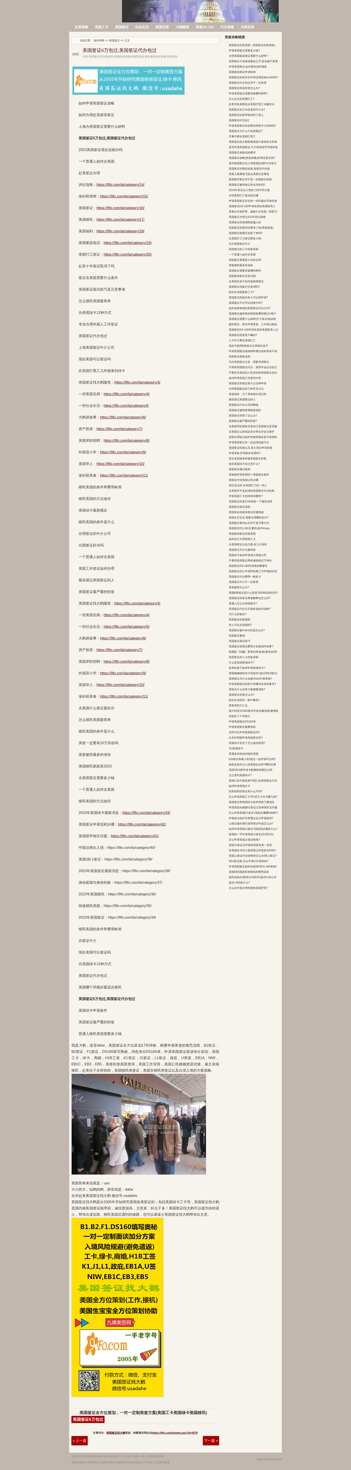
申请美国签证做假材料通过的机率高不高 (253, 351)
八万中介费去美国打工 (242, 340)
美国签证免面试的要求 (242, 152)
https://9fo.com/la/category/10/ (120, 464)
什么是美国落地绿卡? (242, 662)
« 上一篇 (79, 1440)
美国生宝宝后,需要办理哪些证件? (249, 517)
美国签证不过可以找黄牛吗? (246, 302)
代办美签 (227, 27)
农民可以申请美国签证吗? (244, 732)
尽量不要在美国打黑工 (242, 136)
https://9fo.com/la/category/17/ (120, 219)
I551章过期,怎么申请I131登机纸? (248, 861)
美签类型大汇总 (238, 705)
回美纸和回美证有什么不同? (246, 791)
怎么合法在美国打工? (242, 98)
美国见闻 (162, 27)
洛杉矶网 (96, 8)
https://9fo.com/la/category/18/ (120, 231)
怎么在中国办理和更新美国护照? (248, 888)
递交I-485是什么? (239, 882)
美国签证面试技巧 (239, 641)
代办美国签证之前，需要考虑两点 (249, 361)
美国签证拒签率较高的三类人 (246, 115)
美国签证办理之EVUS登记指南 (247, 217)
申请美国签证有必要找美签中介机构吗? (252, 125)
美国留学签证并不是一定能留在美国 (250, 179)
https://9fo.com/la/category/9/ (123, 452)
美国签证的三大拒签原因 (243, 249)
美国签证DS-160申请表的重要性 (248, 565)
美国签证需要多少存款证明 (245, 259)
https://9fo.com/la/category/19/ (128, 243)
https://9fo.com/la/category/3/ (137, 382)
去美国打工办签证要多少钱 (245, 238)
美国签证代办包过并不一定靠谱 (247, 82)
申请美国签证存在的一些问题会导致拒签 (253, 200)
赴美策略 (81, 27)
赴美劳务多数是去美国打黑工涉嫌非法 (251, 104)
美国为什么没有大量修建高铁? (247, 689)
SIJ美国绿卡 (236, 748)
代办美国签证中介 (239, 243)
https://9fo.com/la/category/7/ (119, 429)
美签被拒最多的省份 (241, 265)
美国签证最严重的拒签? (243, 421)
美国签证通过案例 (239, 469)
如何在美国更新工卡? (242, 292)
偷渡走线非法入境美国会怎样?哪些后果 (252, 764)
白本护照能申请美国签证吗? (246, 737)
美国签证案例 (237, 635)
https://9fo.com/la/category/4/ (127, 394)
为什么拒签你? (237, 614)
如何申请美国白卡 (239, 786)
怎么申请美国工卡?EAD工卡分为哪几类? (253, 796)
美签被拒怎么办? (239, 587)
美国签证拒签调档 (239, 619)
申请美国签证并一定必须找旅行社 (249, 442)
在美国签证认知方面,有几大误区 (248, 544)
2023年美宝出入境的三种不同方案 (249, 190)
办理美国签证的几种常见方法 (246, 388)
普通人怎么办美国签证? (243, 603)
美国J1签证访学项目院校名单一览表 (250, 845)
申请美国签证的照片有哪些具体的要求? (252, 684)
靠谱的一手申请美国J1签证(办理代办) (251, 834)
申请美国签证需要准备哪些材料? (248, 93)
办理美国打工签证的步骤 (243, 195)
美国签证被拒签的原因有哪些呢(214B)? (252, 313)
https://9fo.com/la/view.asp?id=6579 (175, 1432)
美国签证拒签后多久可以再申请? (248, 297)
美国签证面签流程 (239, 356)
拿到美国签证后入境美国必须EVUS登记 (252, 163)
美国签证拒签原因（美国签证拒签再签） (253, 45)
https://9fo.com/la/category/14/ (120, 185)
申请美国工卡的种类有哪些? (246, 496)
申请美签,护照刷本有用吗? (245, 453)
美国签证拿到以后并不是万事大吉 (249, 523)
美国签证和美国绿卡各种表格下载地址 (251, 802)
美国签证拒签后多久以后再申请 (247, 383)
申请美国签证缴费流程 (242, 727)
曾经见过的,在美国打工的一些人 (248, 485)
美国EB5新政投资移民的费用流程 (249, 871)
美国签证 (121, 27)
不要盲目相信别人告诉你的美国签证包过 (253, 372)
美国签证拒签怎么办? (242, 694)
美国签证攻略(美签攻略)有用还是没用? (252, 157)
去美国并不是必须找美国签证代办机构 (251, 490)
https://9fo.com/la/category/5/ (127, 627)
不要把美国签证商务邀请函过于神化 (250, 560)
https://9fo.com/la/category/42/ (142, 824)
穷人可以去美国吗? (240, 625)
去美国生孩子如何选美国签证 (246, 281)
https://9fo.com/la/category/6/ (123, 417)
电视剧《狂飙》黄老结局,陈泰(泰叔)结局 (253, 651)
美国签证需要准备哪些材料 (245, 270)
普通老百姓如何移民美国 (243, 753)
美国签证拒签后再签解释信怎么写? (250, 598)
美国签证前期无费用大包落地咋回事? (251, 646)
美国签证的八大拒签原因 (243, 657)
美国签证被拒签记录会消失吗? (247, 184)
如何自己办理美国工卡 (242, 539)
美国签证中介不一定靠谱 (243, 582)
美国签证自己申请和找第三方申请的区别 (253, 571)
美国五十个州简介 (239, 716)
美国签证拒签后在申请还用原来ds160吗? (253, 77)
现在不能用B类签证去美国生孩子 (248, 345)
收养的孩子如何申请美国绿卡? (247, 667)
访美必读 (247, 27)
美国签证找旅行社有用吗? (244, 286)
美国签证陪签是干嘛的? (243, 335)
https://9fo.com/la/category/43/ (146, 813)
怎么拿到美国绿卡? (240, 775)
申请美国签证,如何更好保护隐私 (248, 66)
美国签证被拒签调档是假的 (245, 410)
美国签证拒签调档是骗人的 (245, 222)
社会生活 (142, 27)
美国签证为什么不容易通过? (246, 131)
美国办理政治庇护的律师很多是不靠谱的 (253, 437)
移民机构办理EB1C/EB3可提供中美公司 (252, 877)
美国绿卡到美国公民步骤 (243, 480)
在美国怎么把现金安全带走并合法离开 (251, 431)
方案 (161, 1456)
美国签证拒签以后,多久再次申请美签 (250, 447)
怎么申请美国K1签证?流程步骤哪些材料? (253, 812)
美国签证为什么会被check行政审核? (250, 678)
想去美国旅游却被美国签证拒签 (247, 458)
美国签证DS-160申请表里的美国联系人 (252, 206)
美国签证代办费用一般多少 (245, 576)
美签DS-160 (205, 27)
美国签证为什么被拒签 (242, 549)
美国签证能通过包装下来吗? (246, 233)
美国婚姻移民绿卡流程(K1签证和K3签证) (253, 673)
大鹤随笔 (182, 27)
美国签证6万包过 (88, 1419)
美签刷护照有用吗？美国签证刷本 (249, 474)
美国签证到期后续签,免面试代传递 (249, 168)
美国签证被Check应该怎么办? (247, 630)
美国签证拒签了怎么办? (243, 415)
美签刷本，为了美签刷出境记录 (247, 394)
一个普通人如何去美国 (242, 254)
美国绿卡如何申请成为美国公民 (247, 555)
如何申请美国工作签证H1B (245, 378)
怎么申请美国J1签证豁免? (244, 839)
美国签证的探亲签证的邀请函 (246, 512)
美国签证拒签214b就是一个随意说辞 (250, 501)
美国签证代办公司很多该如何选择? (250, 608)
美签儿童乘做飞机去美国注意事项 (249, 174)
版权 (259, 1459)
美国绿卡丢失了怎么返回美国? (247, 743)
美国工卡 (101, 27)
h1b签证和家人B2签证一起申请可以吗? (252, 759)
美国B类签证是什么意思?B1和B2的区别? (253, 592)
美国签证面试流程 (239, 506)
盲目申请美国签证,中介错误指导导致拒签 (253, 147)
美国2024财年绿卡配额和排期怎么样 (250, 769)
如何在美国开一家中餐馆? (244, 700)
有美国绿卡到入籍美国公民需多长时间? (252, 850)
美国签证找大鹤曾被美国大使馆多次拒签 (253, 141)
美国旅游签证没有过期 (242, 276)
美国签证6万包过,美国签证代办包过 (120, 50)
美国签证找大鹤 (115, 1432)
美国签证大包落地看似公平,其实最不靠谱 (253, 61)
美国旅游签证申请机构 (242, 72)
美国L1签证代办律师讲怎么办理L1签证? (252, 855)
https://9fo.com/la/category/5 (126, 406)
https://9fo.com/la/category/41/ (135, 836)
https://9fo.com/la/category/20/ (128, 254)
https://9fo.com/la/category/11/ (124, 475)
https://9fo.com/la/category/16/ (120, 208)
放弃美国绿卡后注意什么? (244, 463)
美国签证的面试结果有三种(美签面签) (251, 227)
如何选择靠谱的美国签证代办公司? (250, 308)
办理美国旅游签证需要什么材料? (248, 55)
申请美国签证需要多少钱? (244, 50)
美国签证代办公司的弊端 (243, 404)
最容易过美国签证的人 (242, 399)
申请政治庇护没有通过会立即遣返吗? (251, 818)
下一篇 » (211, 1440)
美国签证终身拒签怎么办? (244, 88)
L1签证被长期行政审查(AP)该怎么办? (251, 823)
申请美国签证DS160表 (242, 721)
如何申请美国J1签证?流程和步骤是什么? (253, 829)
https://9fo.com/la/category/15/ (124, 196)
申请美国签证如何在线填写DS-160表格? (253, 866)
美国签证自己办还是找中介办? (247, 109)
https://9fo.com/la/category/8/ (127, 440)
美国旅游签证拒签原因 (242, 533)
